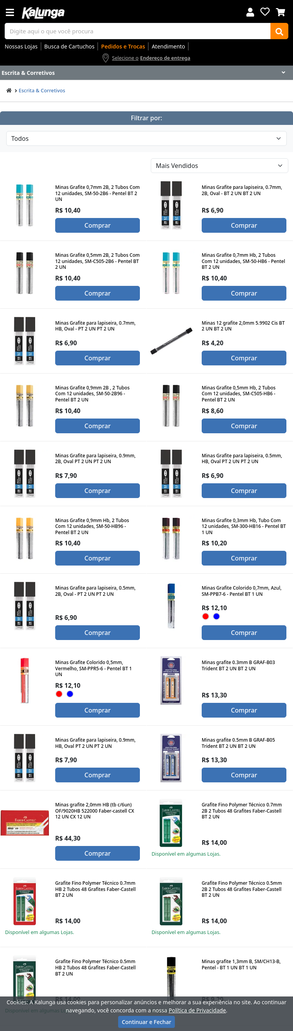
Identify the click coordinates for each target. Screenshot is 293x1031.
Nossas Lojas (21, 46)
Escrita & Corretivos (42, 90)
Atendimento (168, 46)
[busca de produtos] (138, 31)
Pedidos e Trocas (123, 46)
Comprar (97, 225)
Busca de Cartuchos (69, 46)
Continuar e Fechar (146, 1022)
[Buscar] (279, 31)
